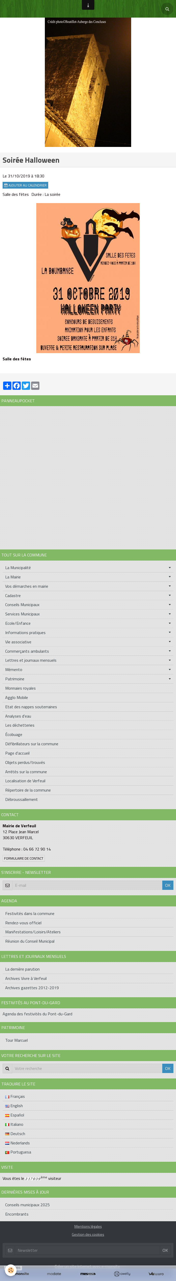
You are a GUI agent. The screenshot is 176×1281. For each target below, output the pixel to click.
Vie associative (18, 642)
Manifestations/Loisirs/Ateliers (33, 932)
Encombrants (17, 1214)
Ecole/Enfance (18, 623)
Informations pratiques (25, 632)
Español (14, 1115)
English (14, 1106)
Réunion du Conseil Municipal (29, 941)
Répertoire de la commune (28, 790)
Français (15, 1096)
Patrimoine (14, 679)
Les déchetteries (19, 725)
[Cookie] (11, 1270)
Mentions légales (88, 1226)
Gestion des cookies (88, 1234)
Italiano (14, 1124)
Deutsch (15, 1133)
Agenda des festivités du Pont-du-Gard (37, 1014)
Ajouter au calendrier (25, 185)
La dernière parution (22, 969)
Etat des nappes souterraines (31, 707)
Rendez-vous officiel (23, 923)
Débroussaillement (21, 799)
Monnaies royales (20, 688)
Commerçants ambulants (27, 651)
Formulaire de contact (23, 858)
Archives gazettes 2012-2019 (32, 988)
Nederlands (17, 1143)
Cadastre (13, 595)
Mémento (13, 669)
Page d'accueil (17, 753)
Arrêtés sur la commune (26, 772)
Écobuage (13, 734)
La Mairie (13, 577)
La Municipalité (18, 567)
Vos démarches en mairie (26, 586)
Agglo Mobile (16, 697)
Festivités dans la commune (29, 913)
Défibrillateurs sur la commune (31, 744)
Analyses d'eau (18, 716)
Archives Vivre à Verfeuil (26, 978)
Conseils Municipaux (22, 604)
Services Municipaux (22, 614)
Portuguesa (18, 1152)
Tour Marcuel (16, 1040)
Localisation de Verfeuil (25, 781)
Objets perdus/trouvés (25, 762)
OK (168, 885)
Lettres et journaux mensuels (31, 660)
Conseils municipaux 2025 (27, 1205)
